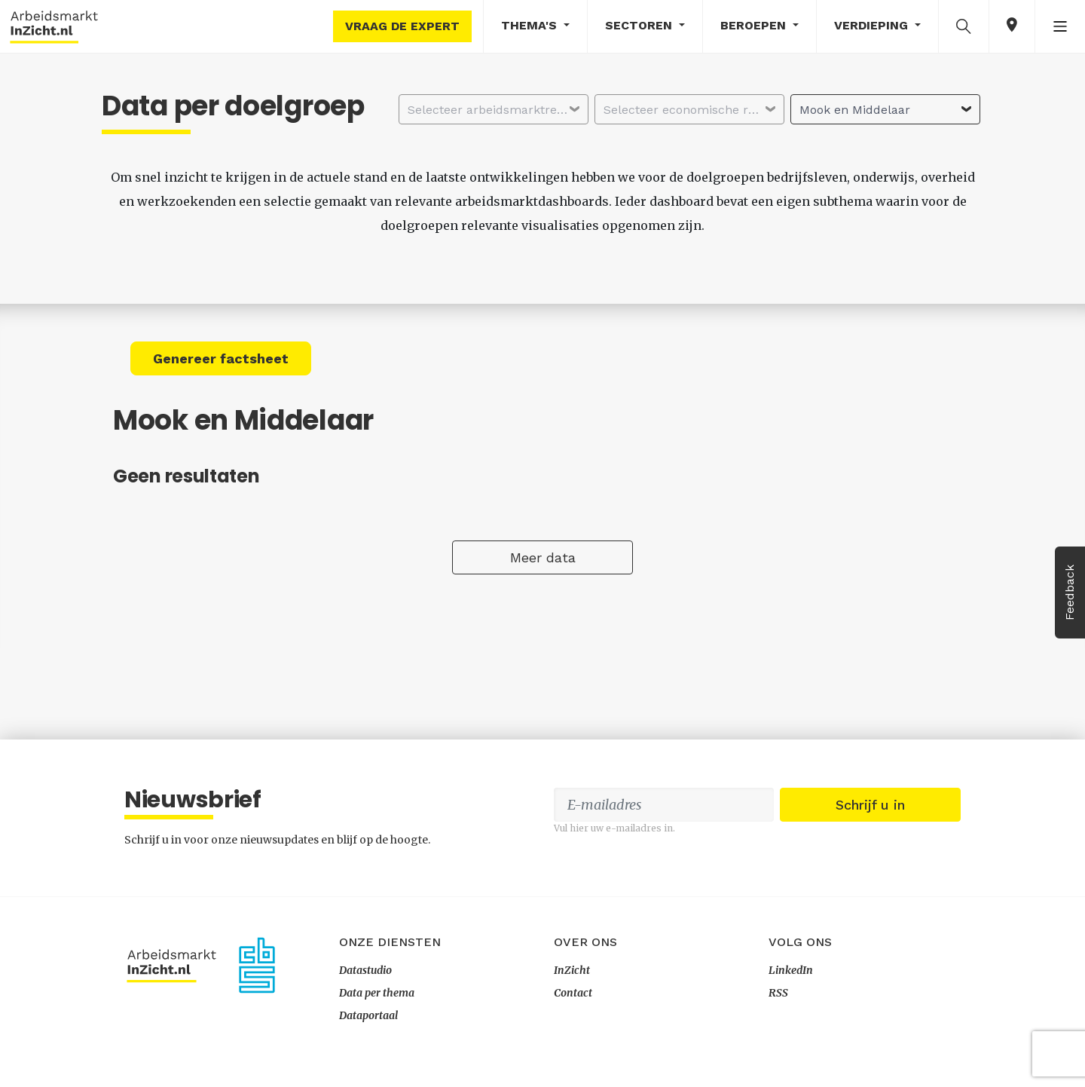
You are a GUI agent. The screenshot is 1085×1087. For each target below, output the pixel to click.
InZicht (572, 970)
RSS (778, 993)
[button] (963, 26)
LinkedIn (791, 970)
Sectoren (640, 25)
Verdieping (873, 25)
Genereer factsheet (221, 358)
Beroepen (755, 25)
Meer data (543, 557)
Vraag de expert (402, 26)
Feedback (1069, 592)
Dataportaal (368, 1015)
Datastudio (365, 970)
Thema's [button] (531, 25)
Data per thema (376, 993)
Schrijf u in (870, 805)
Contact (573, 993)
